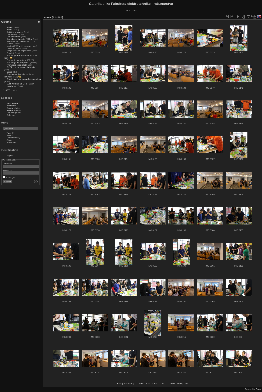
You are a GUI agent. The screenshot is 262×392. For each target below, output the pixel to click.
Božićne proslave (15, 32)
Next (179, 383)
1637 (172, 383)
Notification (12, 142)
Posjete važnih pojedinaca (19, 50)
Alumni (10, 27)
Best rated (11, 105)
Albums (6, 21)
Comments (12, 137)
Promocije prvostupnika (18, 62)
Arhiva (10, 29)
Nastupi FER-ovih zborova (19, 46)
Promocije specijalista (17, 65)
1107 (141, 383)
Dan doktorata (13, 36)
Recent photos (13, 108)
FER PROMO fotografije (18, 41)
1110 (158, 383)
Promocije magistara (16, 60)
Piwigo (258, 389)
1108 (147, 383)
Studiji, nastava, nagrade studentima (24, 79)
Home (47, 17)
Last (186, 383)
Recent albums (14, 110)
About (9, 140)
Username (7, 163)
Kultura (10, 43)
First (119, 383)
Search (10, 135)
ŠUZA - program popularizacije (21, 67)
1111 (164, 383)
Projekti (10, 53)
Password (7, 170)
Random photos (14, 112)
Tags (9, 133)
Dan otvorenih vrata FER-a (19, 39)
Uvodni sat (12, 86)
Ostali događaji (14, 48)
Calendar (11, 115)
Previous (127, 383)
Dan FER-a (12, 34)
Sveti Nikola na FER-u (17, 83)
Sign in (10, 155)
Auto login (9, 177)
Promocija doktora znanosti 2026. (22, 55)
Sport (9, 72)
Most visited (12, 103)
